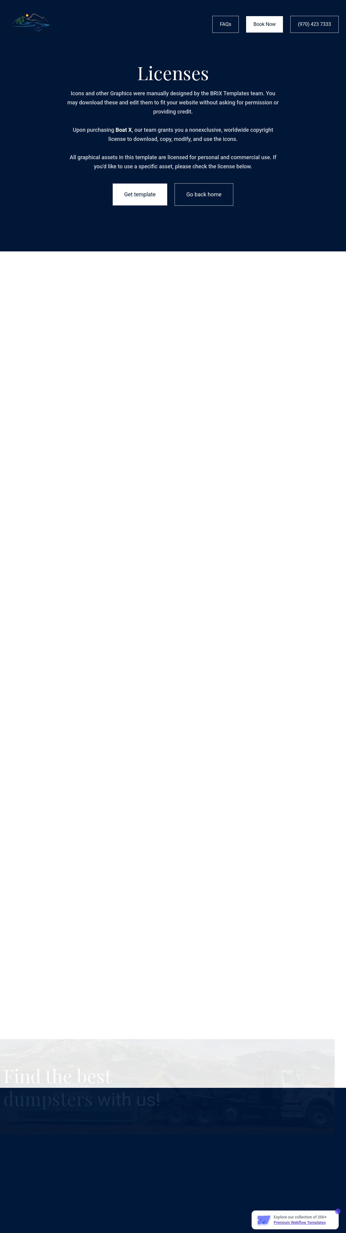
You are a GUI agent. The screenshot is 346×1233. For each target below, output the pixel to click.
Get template (140, 194)
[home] (30, 24)
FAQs (225, 24)
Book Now (264, 24)
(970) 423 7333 (314, 24)
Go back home (203, 194)
